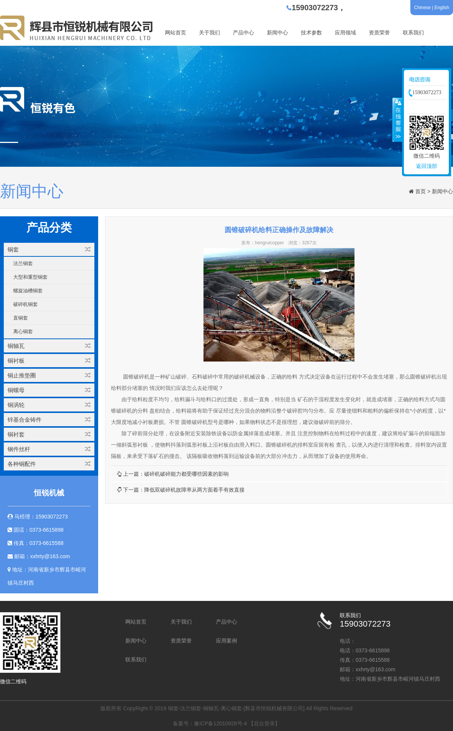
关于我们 (209, 32)
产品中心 (243, 32)
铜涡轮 (49, 404)
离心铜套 (23, 331)
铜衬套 (49, 434)
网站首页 (175, 32)
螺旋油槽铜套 (28, 290)
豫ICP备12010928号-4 (220, 723)
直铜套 (20, 318)
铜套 (49, 249)
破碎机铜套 (25, 304)
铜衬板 (49, 360)
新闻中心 (277, 32)
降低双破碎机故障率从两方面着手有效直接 (194, 490)
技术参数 (311, 32)
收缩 (397, 119)
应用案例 (226, 641)
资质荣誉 (379, 32)
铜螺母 (49, 390)
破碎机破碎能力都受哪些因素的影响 (186, 474)
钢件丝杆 (49, 449)
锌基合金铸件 (49, 419)
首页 (420, 191)
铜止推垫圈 (49, 375)
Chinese (422, 7)
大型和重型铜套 (30, 277)
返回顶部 (426, 166)
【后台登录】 (264, 723)
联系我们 (413, 32)
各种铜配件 (49, 463)
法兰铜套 (23, 263)
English (442, 7)
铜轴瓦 (49, 345)
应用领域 (345, 32)
